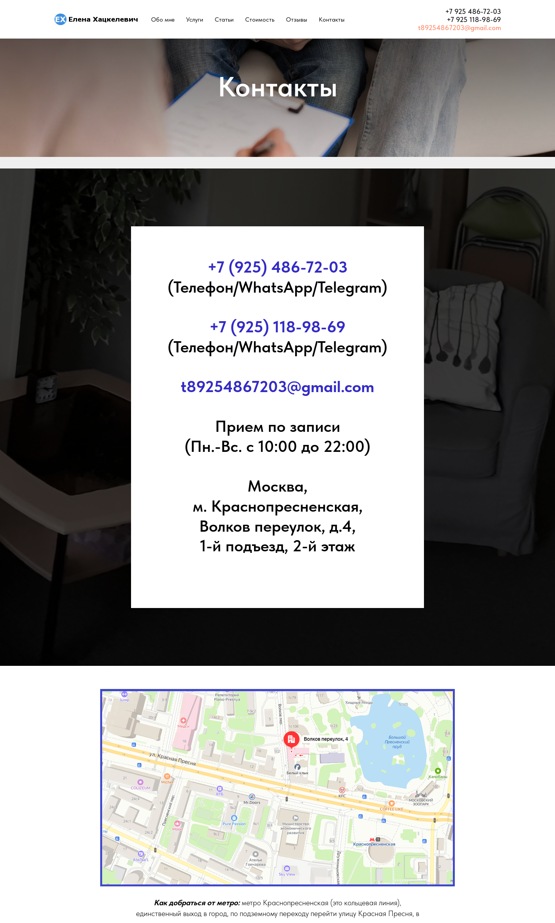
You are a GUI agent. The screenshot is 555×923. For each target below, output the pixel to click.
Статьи (224, 19)
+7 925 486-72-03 (473, 11)
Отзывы (296, 19)
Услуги (194, 19)
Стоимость (259, 19)
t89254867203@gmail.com (459, 28)
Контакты (332, 19)
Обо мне (163, 19)
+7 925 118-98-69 (474, 19)
